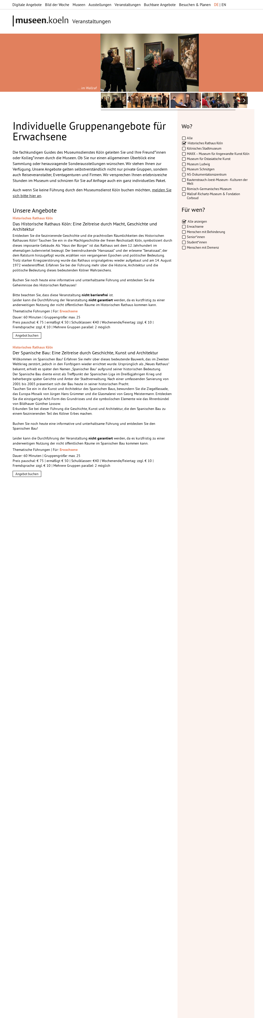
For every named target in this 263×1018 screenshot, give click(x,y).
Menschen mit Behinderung (206, 232)
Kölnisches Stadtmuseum (204, 148)
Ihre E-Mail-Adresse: (27, 779)
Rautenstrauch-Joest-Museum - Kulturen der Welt (217, 182)
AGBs (111, 1011)
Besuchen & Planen (195, 4)
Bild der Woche (57, 4)
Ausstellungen (100, 4)
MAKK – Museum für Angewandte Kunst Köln (218, 154)
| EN (220, 4)
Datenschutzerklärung (41, 799)
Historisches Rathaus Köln (205, 143)
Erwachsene (195, 226)
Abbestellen (48, 810)
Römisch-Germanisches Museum (209, 189)
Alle (190, 138)
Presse (125, 1011)
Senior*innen (196, 237)
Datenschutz (92, 1011)
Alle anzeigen (197, 221)
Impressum (69, 1011)
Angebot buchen (26, 335)
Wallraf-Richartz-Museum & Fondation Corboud (213, 196)
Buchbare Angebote (160, 4)
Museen (79, 4)
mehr (81, 846)
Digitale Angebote (27, 4)
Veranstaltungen (128, 4)
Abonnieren (23, 810)
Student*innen (197, 242)
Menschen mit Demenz (203, 247)
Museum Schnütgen (200, 169)
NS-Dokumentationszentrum (207, 174)
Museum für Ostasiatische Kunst (208, 159)
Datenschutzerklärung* (30, 793)
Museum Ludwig (198, 164)
